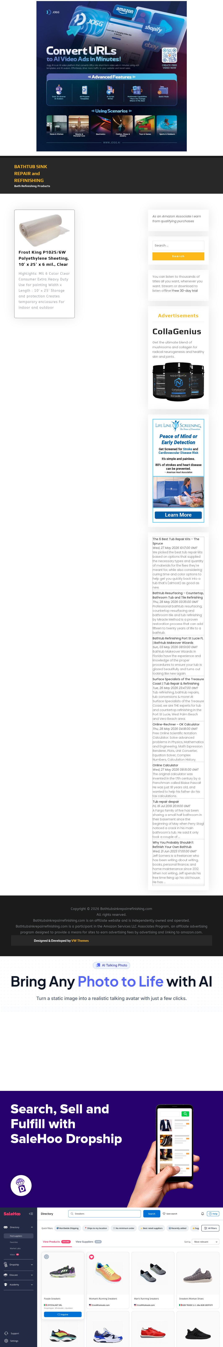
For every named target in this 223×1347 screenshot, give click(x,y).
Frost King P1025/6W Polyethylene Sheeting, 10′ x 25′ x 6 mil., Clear (44, 258)
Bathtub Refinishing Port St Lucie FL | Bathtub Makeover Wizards (178, 640)
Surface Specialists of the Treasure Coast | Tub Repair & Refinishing (178, 681)
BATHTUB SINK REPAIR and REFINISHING (30, 173)
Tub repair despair (166, 802)
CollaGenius (176, 331)
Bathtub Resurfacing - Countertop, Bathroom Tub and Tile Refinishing (178, 595)
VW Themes (80, 940)
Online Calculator (165, 765)
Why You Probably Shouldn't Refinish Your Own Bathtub (173, 844)
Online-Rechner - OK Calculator (176, 724)
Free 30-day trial (185, 290)
